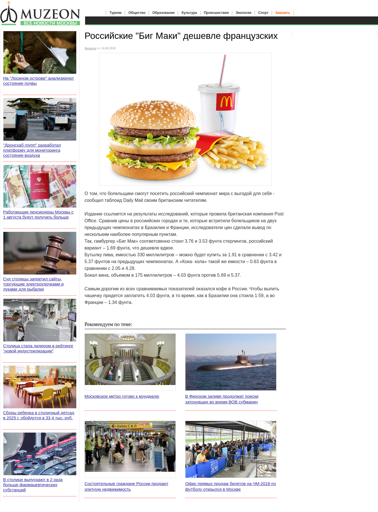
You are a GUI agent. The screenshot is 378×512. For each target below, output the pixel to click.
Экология (244, 13)
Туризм (115, 13)
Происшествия (216, 13)
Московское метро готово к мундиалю (122, 396)
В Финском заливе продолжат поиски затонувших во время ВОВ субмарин (221, 399)
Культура (189, 13)
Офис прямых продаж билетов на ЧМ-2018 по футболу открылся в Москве (230, 486)
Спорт (263, 13)
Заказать (282, 13)
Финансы (90, 48)
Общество (137, 13)
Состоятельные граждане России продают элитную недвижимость (126, 486)
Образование (163, 13)
